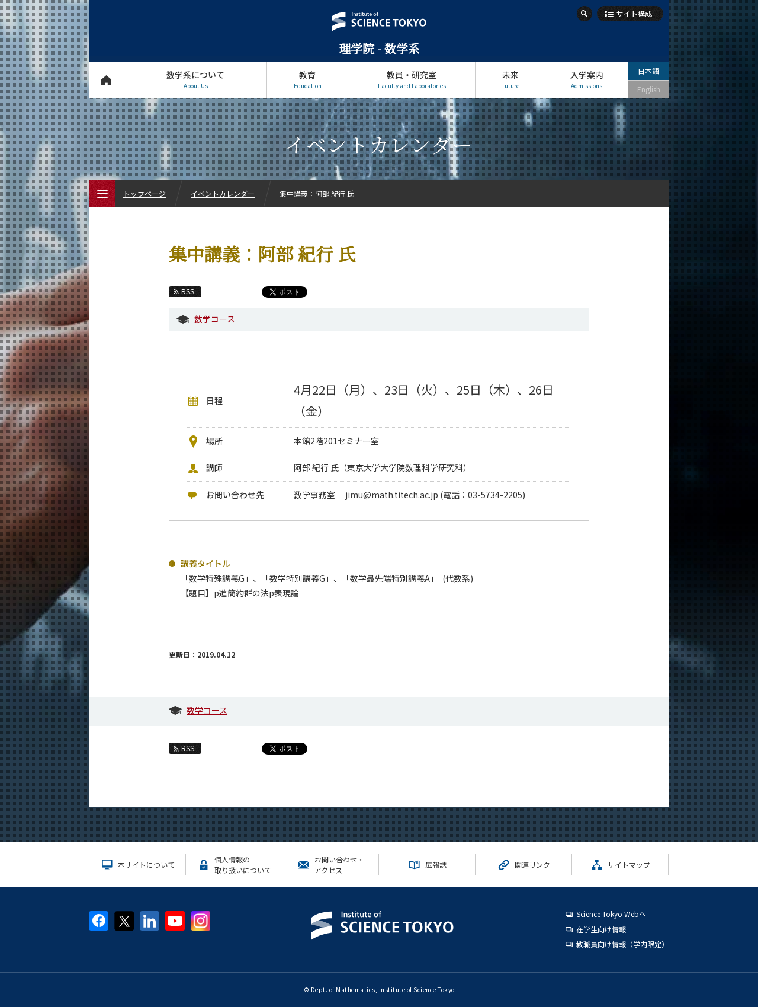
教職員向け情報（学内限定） (622, 944)
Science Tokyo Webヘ (611, 914)
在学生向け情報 (601, 929)
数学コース (214, 319)
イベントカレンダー (223, 193)
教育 (307, 80)
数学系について (195, 80)
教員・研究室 (411, 80)
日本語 (648, 71)
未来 (510, 80)
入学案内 (586, 80)
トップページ (106, 80)
